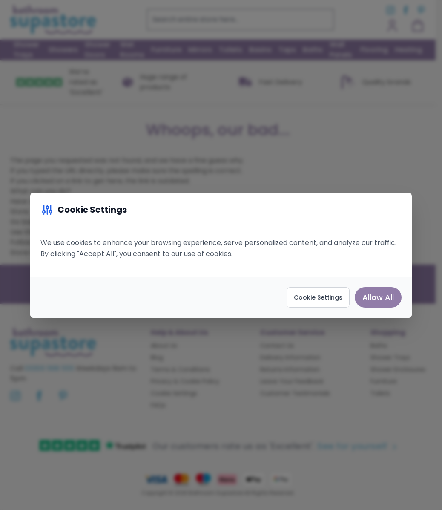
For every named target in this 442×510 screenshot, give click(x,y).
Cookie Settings (318, 297)
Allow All (378, 297)
